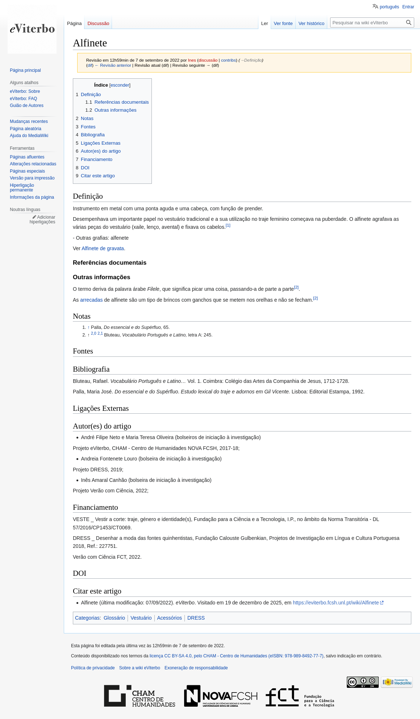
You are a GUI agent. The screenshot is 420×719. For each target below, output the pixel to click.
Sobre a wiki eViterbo (139, 667)
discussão (208, 60)
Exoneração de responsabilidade (196, 667)
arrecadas (91, 300)
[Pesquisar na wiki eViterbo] (372, 22)
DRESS (196, 618)
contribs (228, 60)
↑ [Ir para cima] (88, 327)
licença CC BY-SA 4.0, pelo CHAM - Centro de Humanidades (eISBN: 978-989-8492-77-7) (237, 655)
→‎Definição (251, 60)
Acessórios (169, 618)
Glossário (114, 618)
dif (90, 65)
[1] (228, 225)
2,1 (100, 333)
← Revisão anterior (113, 65)
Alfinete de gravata (103, 248)
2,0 (93, 333)
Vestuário (140, 618)
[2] (296, 287)
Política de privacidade (93, 667)
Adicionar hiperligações (42, 220)
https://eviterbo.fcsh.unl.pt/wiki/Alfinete (336, 603)
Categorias (87, 618)
